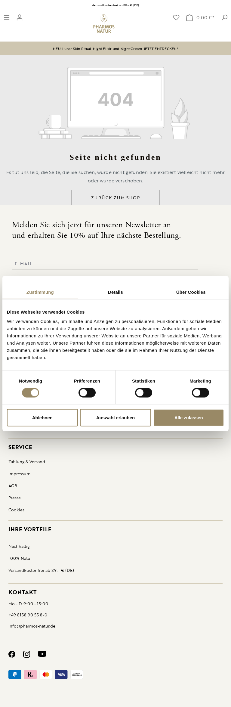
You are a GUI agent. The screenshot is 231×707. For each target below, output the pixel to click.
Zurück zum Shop (115, 197)
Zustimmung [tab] (40, 291)
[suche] (224, 17)
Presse (14, 498)
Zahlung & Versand (26, 461)
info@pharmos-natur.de (31, 626)
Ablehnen (42, 417)
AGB (12, 485)
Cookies (16, 510)
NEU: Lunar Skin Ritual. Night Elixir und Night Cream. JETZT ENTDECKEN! (115, 48)
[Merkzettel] (176, 17)
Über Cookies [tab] (191, 291)
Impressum (19, 473)
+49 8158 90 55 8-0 (27, 615)
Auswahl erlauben (115, 417)
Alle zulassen (188, 417)
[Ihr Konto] (19, 17)
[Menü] (6, 17)
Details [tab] (115, 291)
